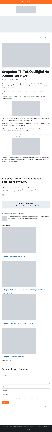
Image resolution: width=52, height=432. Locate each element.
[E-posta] (26, 390)
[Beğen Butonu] (3, 195)
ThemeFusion (27, 426)
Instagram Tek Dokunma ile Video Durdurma (17, 323)
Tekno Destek (8, 79)
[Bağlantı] (26, 394)
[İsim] (26, 386)
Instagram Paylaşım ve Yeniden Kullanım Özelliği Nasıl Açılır (23, 290)
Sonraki (47, 38)
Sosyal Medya (22, 79)
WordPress (46, 426)
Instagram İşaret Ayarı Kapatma (13, 256)
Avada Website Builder (17, 426)
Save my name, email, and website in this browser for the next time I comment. (23, 399)
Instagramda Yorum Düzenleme (13, 357)
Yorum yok (27, 79)
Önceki (42, 38)
